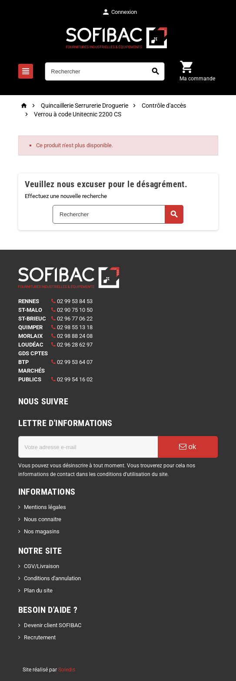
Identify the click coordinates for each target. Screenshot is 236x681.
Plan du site (38, 590)
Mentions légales (45, 507)
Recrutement (40, 637)
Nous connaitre (42, 519)
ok (187, 447)
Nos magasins (42, 531)
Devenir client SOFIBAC (52, 625)
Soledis (66, 670)
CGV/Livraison (41, 566)
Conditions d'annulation (52, 578)
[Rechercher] (105, 71)
